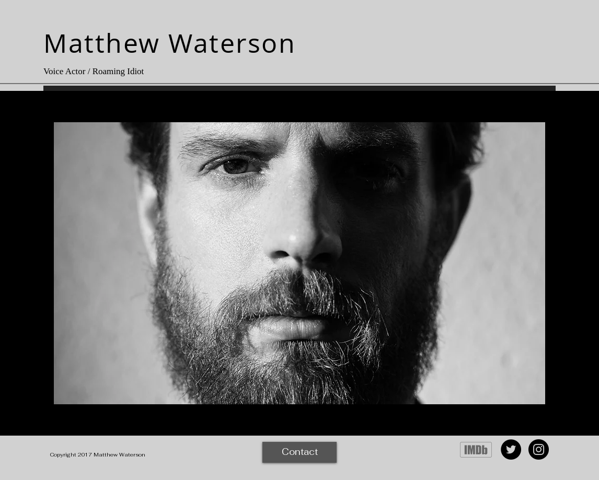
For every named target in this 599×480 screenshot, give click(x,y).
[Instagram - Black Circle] (538, 449)
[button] (299, 263)
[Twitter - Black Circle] (511, 449)
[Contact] (299, 452)
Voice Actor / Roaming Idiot (93, 71)
